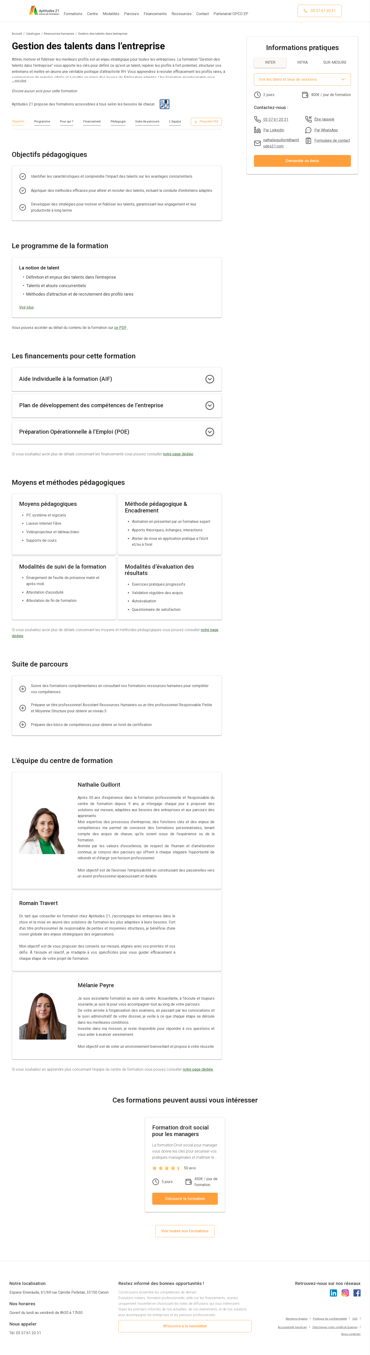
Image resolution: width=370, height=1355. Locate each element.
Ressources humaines (59, 33)
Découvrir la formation (185, 1204)
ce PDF (120, 327)
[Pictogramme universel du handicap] (164, 104)
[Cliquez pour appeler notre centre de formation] (320, 11)
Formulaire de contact (332, 140)
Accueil (17, 33)
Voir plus (26, 307)
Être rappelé (324, 119)
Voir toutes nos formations (185, 1237)
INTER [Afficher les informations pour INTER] (270, 62)
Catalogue (33, 33)
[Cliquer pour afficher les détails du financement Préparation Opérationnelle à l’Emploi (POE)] (209, 432)
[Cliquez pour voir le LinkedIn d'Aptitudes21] (333, 1299)
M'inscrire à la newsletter (185, 1332)
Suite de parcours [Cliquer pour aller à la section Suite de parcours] (147, 121)
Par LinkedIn (273, 130)
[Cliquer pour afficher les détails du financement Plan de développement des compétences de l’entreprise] (209, 405)
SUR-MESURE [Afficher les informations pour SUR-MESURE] (334, 62)
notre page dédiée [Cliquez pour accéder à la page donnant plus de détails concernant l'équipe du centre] (198, 1075)
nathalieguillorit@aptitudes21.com (281, 143)
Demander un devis (302, 161)
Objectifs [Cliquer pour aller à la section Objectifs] (18, 121)
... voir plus (19, 80)
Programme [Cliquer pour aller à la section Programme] (42, 121)
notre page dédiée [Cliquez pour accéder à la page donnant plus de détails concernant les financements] (178, 454)
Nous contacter (351, 1340)
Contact (202, 14)
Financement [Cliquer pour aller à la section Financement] (92, 121)
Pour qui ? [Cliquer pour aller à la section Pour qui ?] (66, 121)
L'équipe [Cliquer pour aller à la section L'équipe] (175, 121)
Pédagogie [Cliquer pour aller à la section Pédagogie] (118, 121)
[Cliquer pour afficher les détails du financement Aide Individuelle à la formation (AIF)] (209, 379)
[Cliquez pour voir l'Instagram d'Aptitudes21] (345, 1299)
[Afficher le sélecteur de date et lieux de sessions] (302, 79)
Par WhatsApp (326, 130)
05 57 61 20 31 (275, 119)
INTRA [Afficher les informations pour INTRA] (302, 62)
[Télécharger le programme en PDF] (206, 122)
